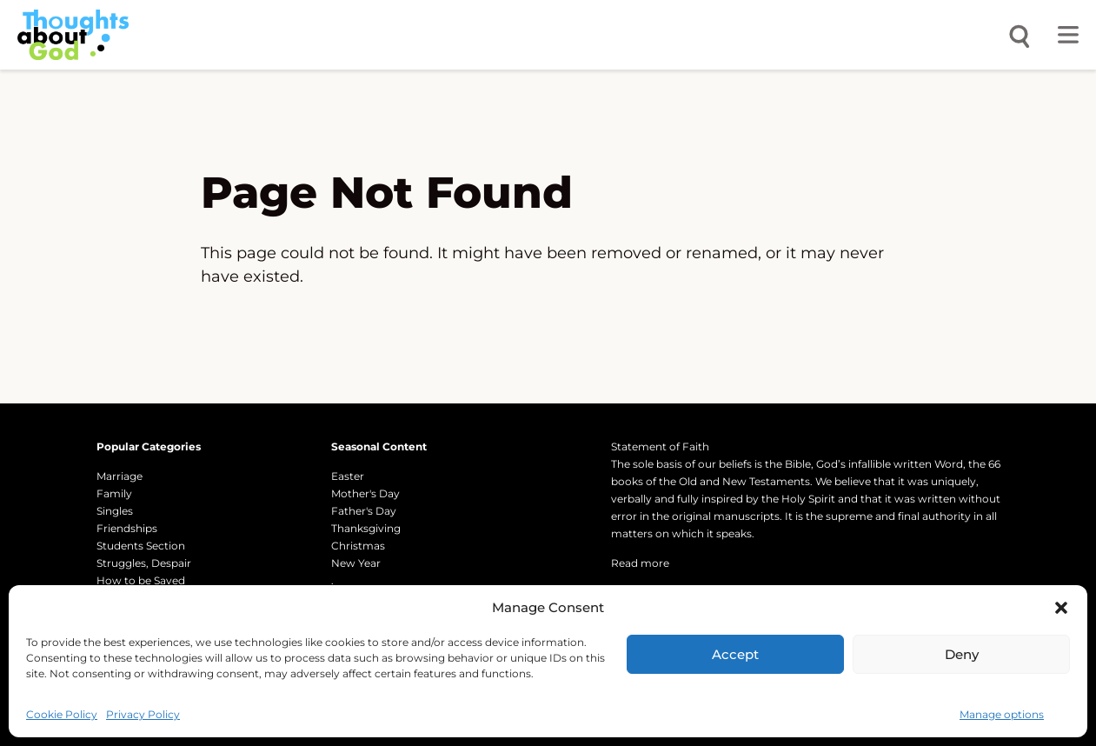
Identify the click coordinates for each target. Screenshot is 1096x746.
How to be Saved (140, 580)
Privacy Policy (143, 714)
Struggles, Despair (143, 562)
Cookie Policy (61, 714)
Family (114, 493)
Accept (735, 654)
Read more (640, 562)
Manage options (1002, 714)
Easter (347, 476)
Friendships (126, 528)
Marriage (119, 476)
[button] (1061, 607)
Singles (114, 510)
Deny (962, 654)
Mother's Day (365, 493)
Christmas (358, 545)
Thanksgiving (366, 528)
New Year (356, 562)
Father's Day (363, 510)
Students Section (140, 545)
